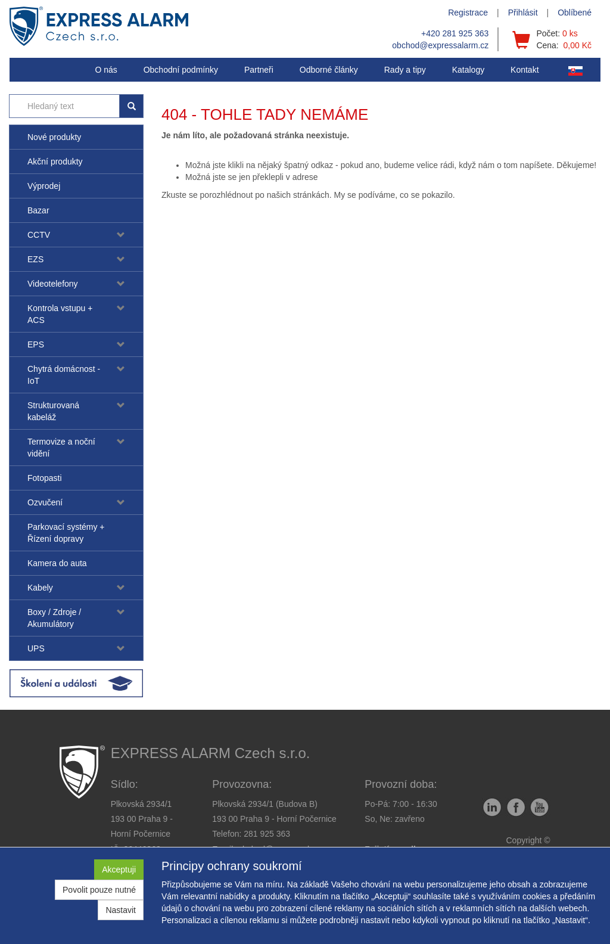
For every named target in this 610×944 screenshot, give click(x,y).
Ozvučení (45, 502)
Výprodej (43, 186)
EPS (35, 344)
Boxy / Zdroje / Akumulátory (54, 618)
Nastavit (120, 910)
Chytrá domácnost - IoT (63, 375)
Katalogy (468, 69)
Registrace (468, 12)
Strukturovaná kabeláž (53, 411)
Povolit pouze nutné (99, 890)
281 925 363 (267, 834)
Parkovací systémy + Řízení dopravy (66, 533)
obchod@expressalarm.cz (440, 45)
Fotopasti (44, 478)
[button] (405, 69)
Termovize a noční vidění (61, 447)
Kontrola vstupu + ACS (59, 314)
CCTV (38, 235)
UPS (36, 648)
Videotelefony (52, 283)
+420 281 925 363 (454, 33)
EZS (35, 259)
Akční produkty (55, 161)
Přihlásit (523, 12)
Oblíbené (575, 12)
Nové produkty (54, 137)
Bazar (38, 210)
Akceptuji (119, 869)
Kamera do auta (57, 563)
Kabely (40, 587)
